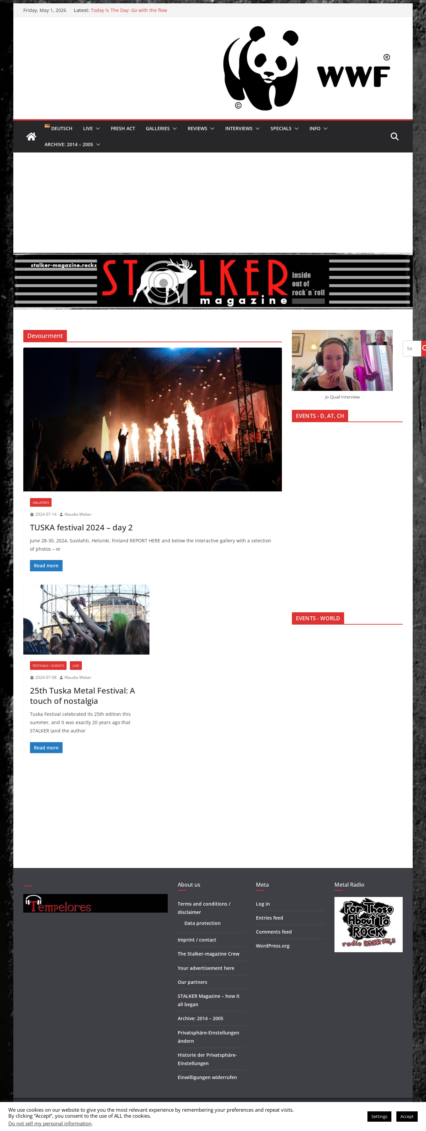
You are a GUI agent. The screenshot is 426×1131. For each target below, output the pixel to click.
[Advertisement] (213, 202)
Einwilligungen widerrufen (207, 1077)
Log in (263, 904)
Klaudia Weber (78, 514)
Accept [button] (407, 1116)
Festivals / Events (48, 665)
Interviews (239, 128)
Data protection (202, 923)
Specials (281, 128)
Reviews (197, 128)
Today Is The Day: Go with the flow (129, 10)
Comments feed (274, 932)
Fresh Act (123, 128)
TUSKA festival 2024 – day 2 (81, 527)
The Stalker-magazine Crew (208, 954)
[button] (96, 128)
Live (88, 128)
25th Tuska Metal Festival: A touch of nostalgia (82, 695)
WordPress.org (273, 946)
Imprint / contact (197, 940)
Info (315, 128)
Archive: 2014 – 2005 (69, 144)
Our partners (192, 982)
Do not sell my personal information (50, 1123)
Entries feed (269, 918)
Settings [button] (379, 1116)
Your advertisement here (206, 968)
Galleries (158, 128)
